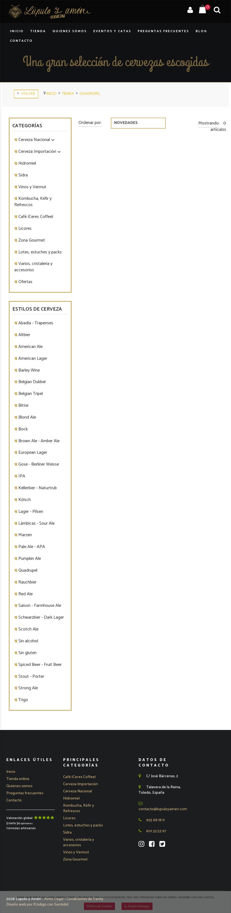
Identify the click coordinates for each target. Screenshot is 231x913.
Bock (22, 429)
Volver (26, 94)
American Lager (32, 358)
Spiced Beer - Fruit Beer (39, 664)
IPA (21, 476)
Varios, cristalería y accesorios (33, 267)
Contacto (21, 40)
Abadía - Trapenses (35, 323)
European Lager (32, 452)
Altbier (23, 335)
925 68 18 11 (152, 820)
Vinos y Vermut (31, 187)
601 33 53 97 (152, 831)
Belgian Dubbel (31, 382)
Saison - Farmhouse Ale (39, 605)
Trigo (22, 700)
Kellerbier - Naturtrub (37, 488)
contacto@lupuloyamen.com (163, 806)
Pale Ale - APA (31, 546)
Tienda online (17, 779)
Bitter (23, 405)
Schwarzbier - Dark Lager (40, 617)
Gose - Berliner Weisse (38, 464)
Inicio (17, 31)
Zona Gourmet (31, 240)
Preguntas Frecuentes (163, 31)
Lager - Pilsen (30, 511)
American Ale (30, 346)
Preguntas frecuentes (24, 793)
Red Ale (25, 594)
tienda (68, 94)
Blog (201, 31)
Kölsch (24, 499)
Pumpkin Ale (29, 558)
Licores (24, 228)
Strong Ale (27, 688)
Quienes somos (19, 786)
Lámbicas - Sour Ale (36, 523)
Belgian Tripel (30, 393)
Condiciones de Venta (84, 899)
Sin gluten (26, 653)
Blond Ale (26, 417)
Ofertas (24, 282)
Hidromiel (26, 163)
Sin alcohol (27, 641)
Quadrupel (90, 94)
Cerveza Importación (39, 151)
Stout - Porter (30, 676)
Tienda (38, 31)
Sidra (22, 175)
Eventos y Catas (112, 31)
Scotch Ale (27, 629)
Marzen (24, 535)
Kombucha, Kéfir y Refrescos (33, 202)
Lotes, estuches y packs (39, 252)
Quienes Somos (69, 31)
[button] (80, 784)
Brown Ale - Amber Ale (38, 441)
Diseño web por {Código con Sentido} (37, 904)
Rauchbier (26, 582)
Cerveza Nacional (35, 139)
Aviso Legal (54, 899)
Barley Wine (28, 370)
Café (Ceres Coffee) (35, 216)
